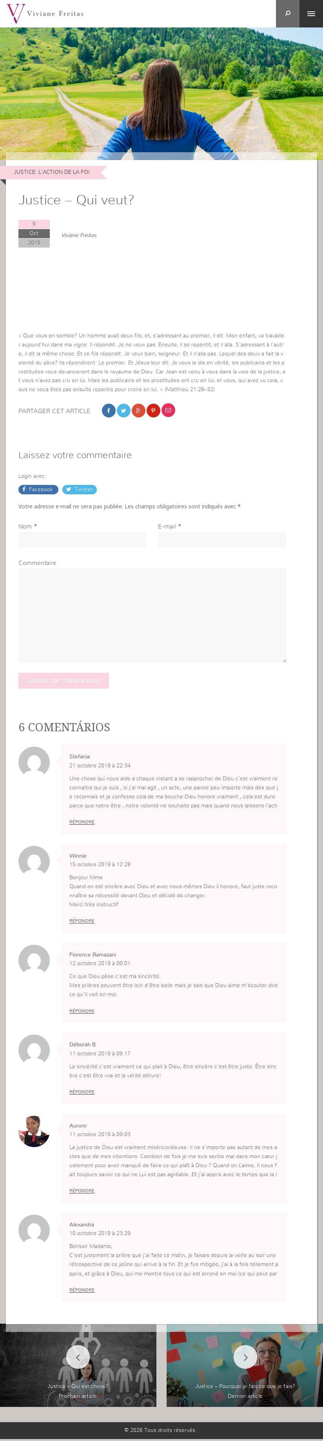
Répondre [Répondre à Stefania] (81, 823)
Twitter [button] (83, 490)
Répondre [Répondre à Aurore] (81, 1193)
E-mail (167, 527)
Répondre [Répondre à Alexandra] (81, 1292)
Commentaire (37, 564)
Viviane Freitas (78, 236)
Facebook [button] (40, 490)
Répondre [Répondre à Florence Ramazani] (81, 1012)
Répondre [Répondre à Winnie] (81, 922)
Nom (25, 527)
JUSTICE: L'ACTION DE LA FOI (52, 172)
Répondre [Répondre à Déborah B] (81, 1093)
